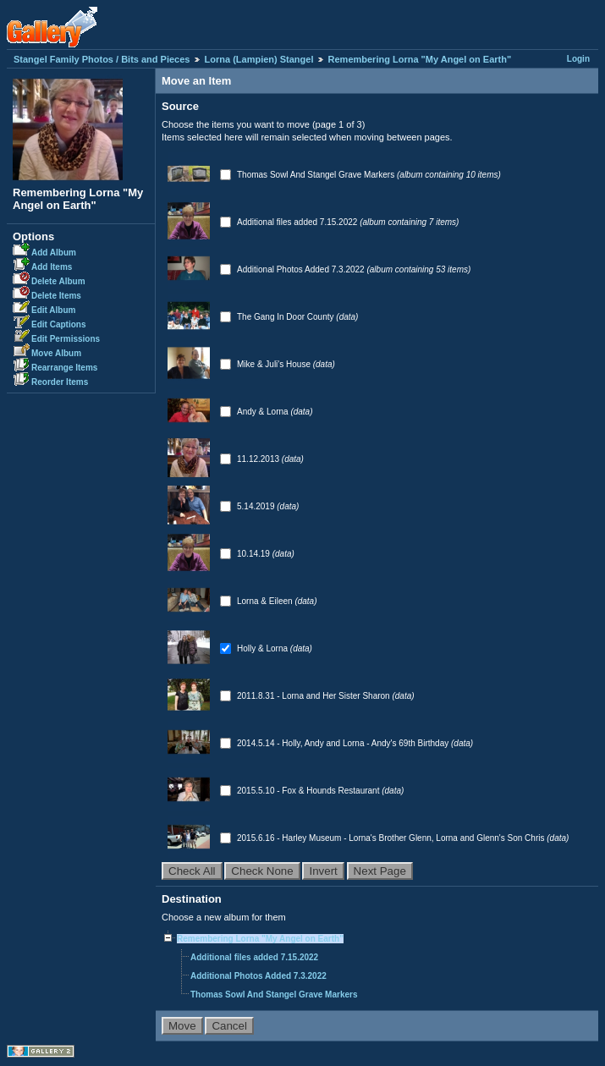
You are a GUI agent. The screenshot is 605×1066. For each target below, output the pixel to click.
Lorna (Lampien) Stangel (259, 59)
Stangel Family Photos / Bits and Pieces (102, 59)
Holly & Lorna (263, 648)
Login (578, 58)
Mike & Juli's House (275, 364)
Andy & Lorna (263, 411)
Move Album (56, 353)
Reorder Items (59, 382)
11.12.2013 (259, 459)
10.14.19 (254, 553)
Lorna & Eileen (265, 601)
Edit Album (53, 310)
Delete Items (56, 295)
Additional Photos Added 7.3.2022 (301, 269)
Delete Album (58, 281)
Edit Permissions (65, 338)
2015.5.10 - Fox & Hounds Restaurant (309, 790)
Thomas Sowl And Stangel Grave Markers (317, 174)
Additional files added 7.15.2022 (298, 222)
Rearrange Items (64, 367)
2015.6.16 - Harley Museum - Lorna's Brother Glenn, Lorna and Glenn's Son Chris (392, 838)
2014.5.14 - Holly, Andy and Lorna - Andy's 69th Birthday (344, 743)
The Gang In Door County (286, 316)
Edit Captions (58, 324)
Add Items (51, 267)
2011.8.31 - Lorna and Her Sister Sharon (314, 696)
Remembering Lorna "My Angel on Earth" (420, 59)
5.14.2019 (257, 506)
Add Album (53, 252)
